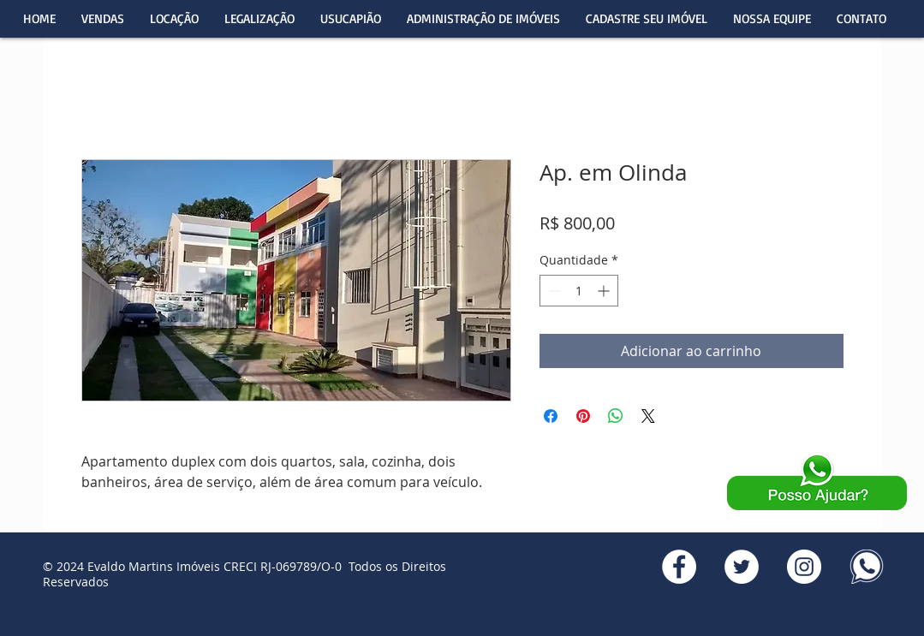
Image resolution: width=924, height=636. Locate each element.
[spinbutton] (578, 291)
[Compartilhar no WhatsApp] (615, 416)
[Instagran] (804, 567)
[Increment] (605, 291)
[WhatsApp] (866, 567)
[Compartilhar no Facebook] (550, 416)
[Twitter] (741, 567)
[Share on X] (648, 416)
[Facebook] (679, 567)
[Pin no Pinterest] (583, 416)
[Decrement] (552, 291)
